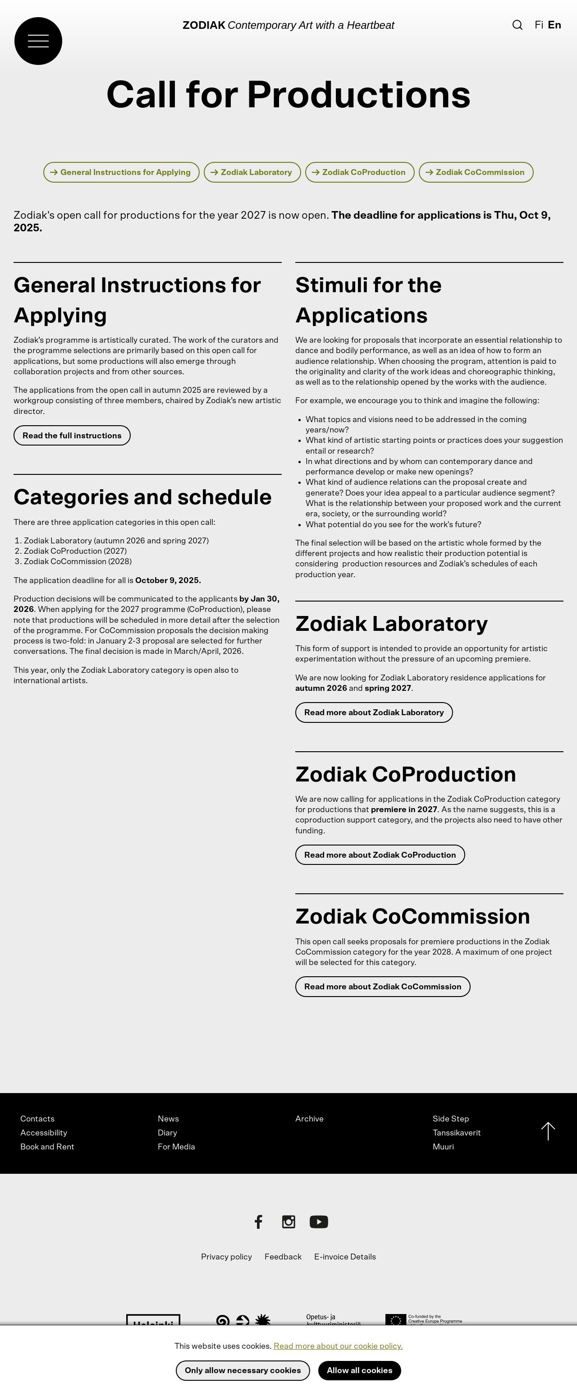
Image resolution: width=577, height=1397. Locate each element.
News (168, 1119)
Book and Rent (47, 1147)
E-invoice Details (345, 1257)
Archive (309, 1119)
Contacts (37, 1119)
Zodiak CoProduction (359, 172)
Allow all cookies (360, 1371)
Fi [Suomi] (539, 25)
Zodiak (204, 25)
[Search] (517, 25)
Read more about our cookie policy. (338, 1346)
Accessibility (43, 1133)
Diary (167, 1133)
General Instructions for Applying (120, 172)
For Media (176, 1147)
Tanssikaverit (457, 1133)
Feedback (283, 1257)
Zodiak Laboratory (251, 172)
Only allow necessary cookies (243, 1371)
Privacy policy (226, 1257)
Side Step (451, 1119)
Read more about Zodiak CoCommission (383, 987)
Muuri (443, 1147)
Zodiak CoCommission (475, 172)
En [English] (554, 25)
